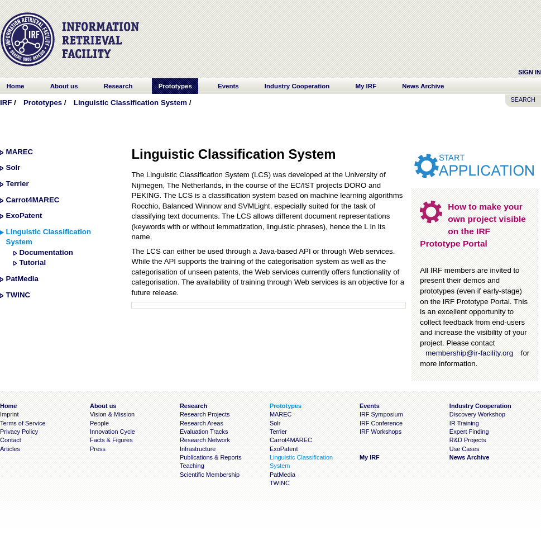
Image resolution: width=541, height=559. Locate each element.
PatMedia (22, 278)
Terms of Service (23, 423)
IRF (6, 102)
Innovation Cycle (112, 431)
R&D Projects (467, 440)
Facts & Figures (111, 440)
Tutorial (32, 262)
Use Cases (464, 449)
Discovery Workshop (477, 414)
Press (98, 449)
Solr (13, 167)
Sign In (529, 72)
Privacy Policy (19, 431)
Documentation (46, 252)
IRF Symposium (381, 414)
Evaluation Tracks (204, 431)
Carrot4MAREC (33, 200)
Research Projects (205, 414)
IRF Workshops (380, 431)
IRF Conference (381, 423)
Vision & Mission (112, 414)
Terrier (17, 183)
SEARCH (523, 99)
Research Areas (201, 423)
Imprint (9, 414)
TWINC (18, 295)
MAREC (19, 152)
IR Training (464, 423)
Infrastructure (198, 449)
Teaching (192, 465)
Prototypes (42, 102)
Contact (10, 440)
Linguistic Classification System (130, 102)
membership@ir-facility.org (469, 353)
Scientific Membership (210, 474)
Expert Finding (469, 431)
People (99, 423)
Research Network (205, 440)
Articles (10, 449)
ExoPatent (24, 215)
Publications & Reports (211, 457)
